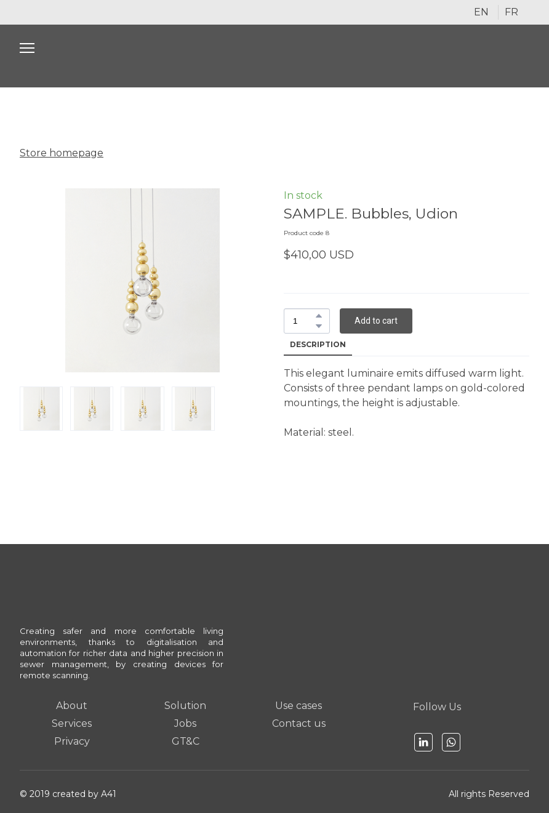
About (71, 705)
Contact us (299, 723)
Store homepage (61, 153)
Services (72, 723)
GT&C (185, 741)
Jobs (185, 723)
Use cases (298, 705)
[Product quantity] (304, 321)
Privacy (72, 741)
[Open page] (275, 56)
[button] (319, 316)
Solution (185, 705)
